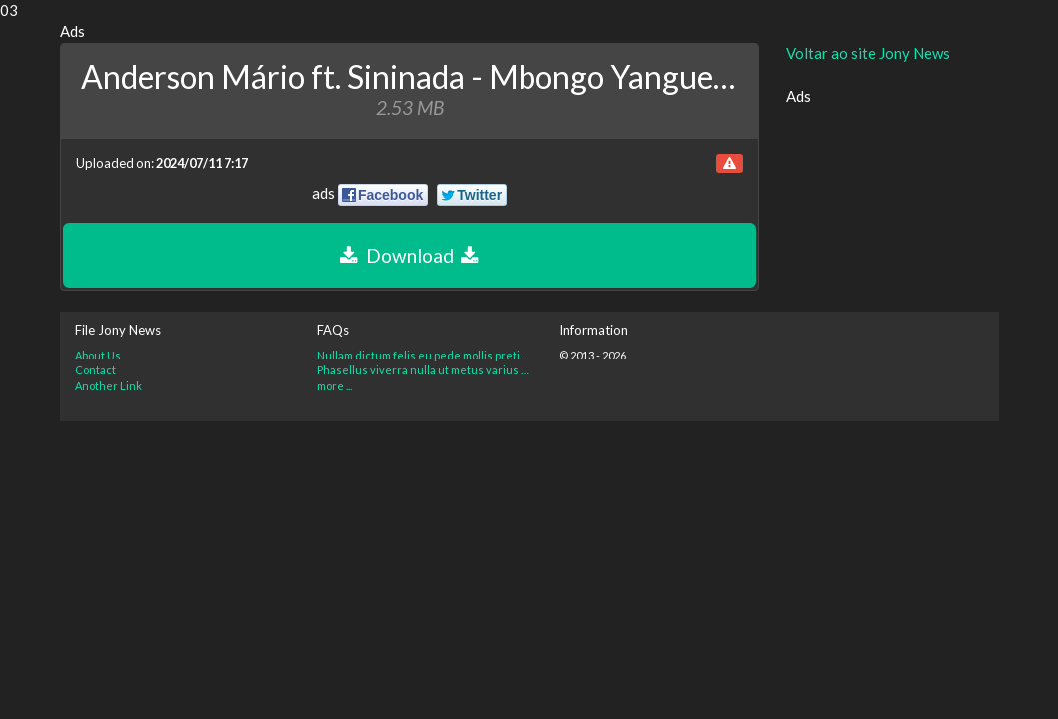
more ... (334, 385)
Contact (95, 369)
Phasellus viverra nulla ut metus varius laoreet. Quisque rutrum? (423, 369)
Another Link (108, 385)
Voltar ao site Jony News (868, 53)
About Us (98, 355)
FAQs (333, 330)
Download (409, 255)
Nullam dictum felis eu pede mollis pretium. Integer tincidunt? (423, 355)
